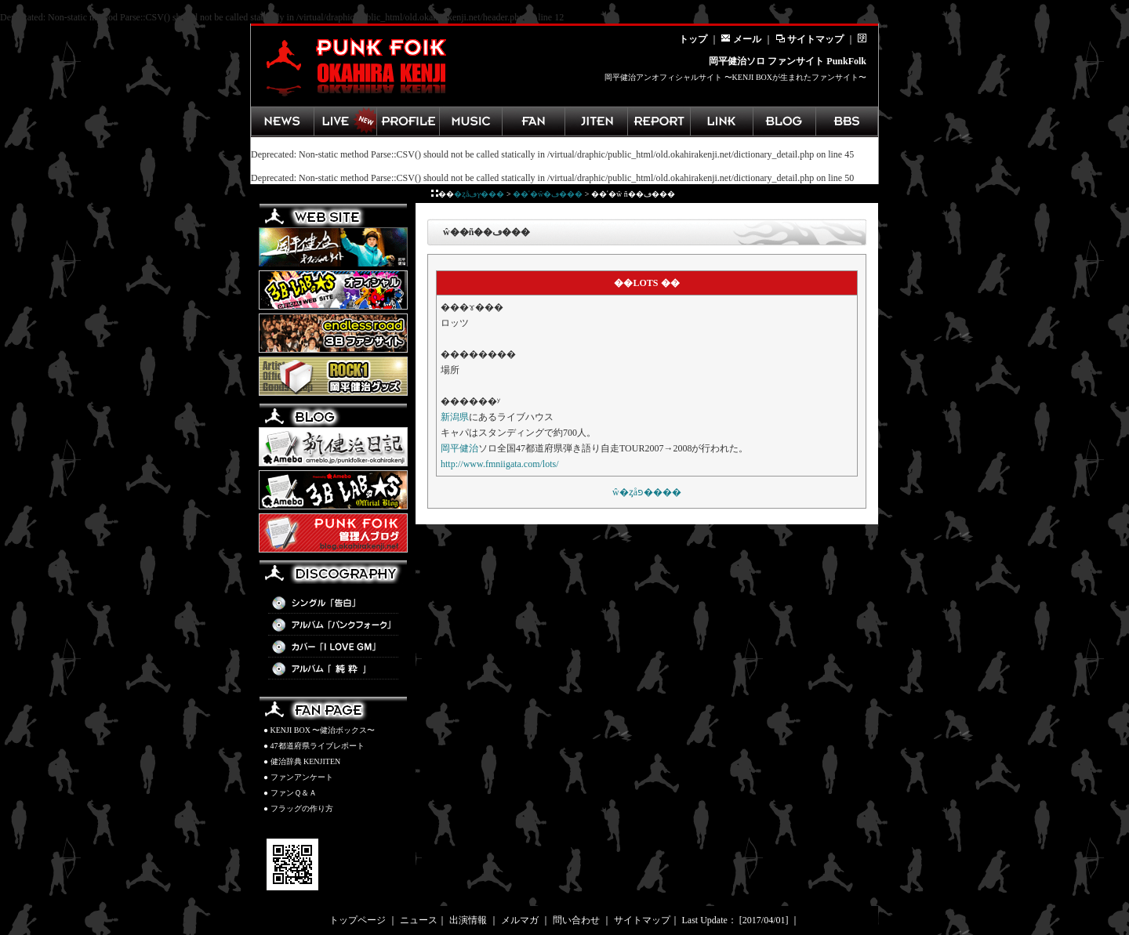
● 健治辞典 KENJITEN (301, 761)
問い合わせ (576, 920)
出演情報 (468, 920)
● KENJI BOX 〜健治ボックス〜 (319, 730)
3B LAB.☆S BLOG (333, 489)
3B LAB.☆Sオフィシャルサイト (333, 290)
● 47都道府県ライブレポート (314, 745)
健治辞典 (595, 121)
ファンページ (533, 121)
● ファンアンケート (298, 777)
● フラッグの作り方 (298, 808)
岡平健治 (459, 448)
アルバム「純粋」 (333, 669)
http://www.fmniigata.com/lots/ (500, 463)
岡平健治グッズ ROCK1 (333, 376)
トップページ (357, 920)
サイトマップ (809, 39)
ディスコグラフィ (470, 121)
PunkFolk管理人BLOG (333, 533)
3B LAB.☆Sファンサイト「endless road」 (333, 333)
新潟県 (455, 416)
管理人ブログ (784, 121)
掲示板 (846, 121)
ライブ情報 (345, 121)
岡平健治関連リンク (721, 121)
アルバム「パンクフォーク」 (333, 625)
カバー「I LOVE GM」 (333, 647)
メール (741, 39)
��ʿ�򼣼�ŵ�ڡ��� (548, 194)
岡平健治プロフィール (407, 121)
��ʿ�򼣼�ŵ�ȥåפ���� (646, 492)
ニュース (418, 920)
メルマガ (520, 920)
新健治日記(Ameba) (333, 446)
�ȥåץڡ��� (479, 194)
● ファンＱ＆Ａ (290, 792)
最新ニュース (282, 121)
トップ (693, 39)
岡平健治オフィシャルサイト (333, 246)
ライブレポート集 (658, 121)
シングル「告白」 (333, 603)
